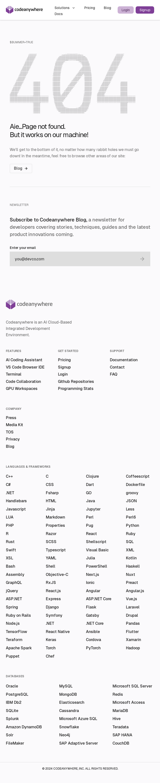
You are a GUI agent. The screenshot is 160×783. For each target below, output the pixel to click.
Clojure (92, 476)
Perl (90, 517)
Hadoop (133, 648)
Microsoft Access (129, 702)
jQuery (12, 590)
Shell (50, 566)
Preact (132, 582)
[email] (75, 258)
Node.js (13, 623)
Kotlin (131, 558)
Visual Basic (97, 550)
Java (90, 500)
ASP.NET (14, 598)
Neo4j (64, 735)
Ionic (90, 582)
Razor (51, 533)
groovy (132, 492)
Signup (145, 10)
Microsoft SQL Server (132, 686)
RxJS (51, 582)
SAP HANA (122, 735)
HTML (51, 500)
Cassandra (69, 710)
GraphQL (14, 582)
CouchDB (121, 743)
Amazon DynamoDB (24, 727)
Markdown (55, 517)
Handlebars (16, 500)
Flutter (132, 631)
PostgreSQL (17, 694)
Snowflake (69, 727)
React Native (58, 631)
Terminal (13, 374)
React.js (53, 590)
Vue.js (131, 598)
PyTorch (93, 648)
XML (130, 550)
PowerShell (96, 566)
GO (89, 492)
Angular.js (135, 590)
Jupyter (93, 509)
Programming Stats (76, 388)
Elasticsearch (71, 702)
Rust (10, 541)
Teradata (121, 727)
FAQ (113, 374)
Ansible (93, 631)
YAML (51, 558)
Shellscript (96, 541)
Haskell (133, 566)
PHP (10, 525)
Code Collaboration (23, 381)
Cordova (93, 639)
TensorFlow (16, 631)
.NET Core (95, 623)
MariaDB (120, 710)
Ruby (130, 533)
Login (126, 10)
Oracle (12, 686)
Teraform (14, 639)
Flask (91, 607)
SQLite (12, 710)
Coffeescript (138, 476)
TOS (10, 432)
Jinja (50, 509)
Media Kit (14, 424)
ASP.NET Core (98, 598)
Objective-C (57, 574)
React (91, 533)
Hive (117, 718)
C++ (9, 476)
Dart (90, 484)
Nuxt (130, 574)
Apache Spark (19, 648)
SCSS (51, 541)
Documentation (124, 359)
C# (8, 484)
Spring (12, 607)
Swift (11, 550)
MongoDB (68, 694)
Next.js (92, 574)
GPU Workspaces (22, 388)
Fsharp (52, 492)
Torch (51, 648)
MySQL (66, 686)
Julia (90, 558)
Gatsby (92, 615)
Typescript (56, 550)
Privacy (13, 439)
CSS (50, 484)
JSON (131, 500)
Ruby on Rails (18, 615)
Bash (10, 566)
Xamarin (133, 639)
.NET (10, 492)
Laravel (133, 607)
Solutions (65, 8)
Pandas (133, 623)
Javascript (16, 509)
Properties (55, 525)
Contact (117, 367)
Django (52, 607)
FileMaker (15, 743)
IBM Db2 (13, 702)
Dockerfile (135, 484)
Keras (51, 639)
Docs (59, 14)
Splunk (12, 718)
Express (53, 598)
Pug (89, 525)
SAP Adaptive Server (78, 743)
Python (132, 525)
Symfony (54, 615)
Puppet (12, 656)
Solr (9, 735)
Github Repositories (76, 381)
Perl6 (131, 517)
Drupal (132, 615)
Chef (50, 656)
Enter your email (23, 248)
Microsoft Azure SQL (78, 718)
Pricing (90, 8)
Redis (118, 694)
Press (11, 417)
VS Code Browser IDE (25, 367)
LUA (9, 517)
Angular (93, 590)
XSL (9, 558)
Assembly (15, 574)
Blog (107, 8)
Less (130, 509)
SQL (130, 541)
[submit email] (142, 259)
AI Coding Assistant (24, 359)
